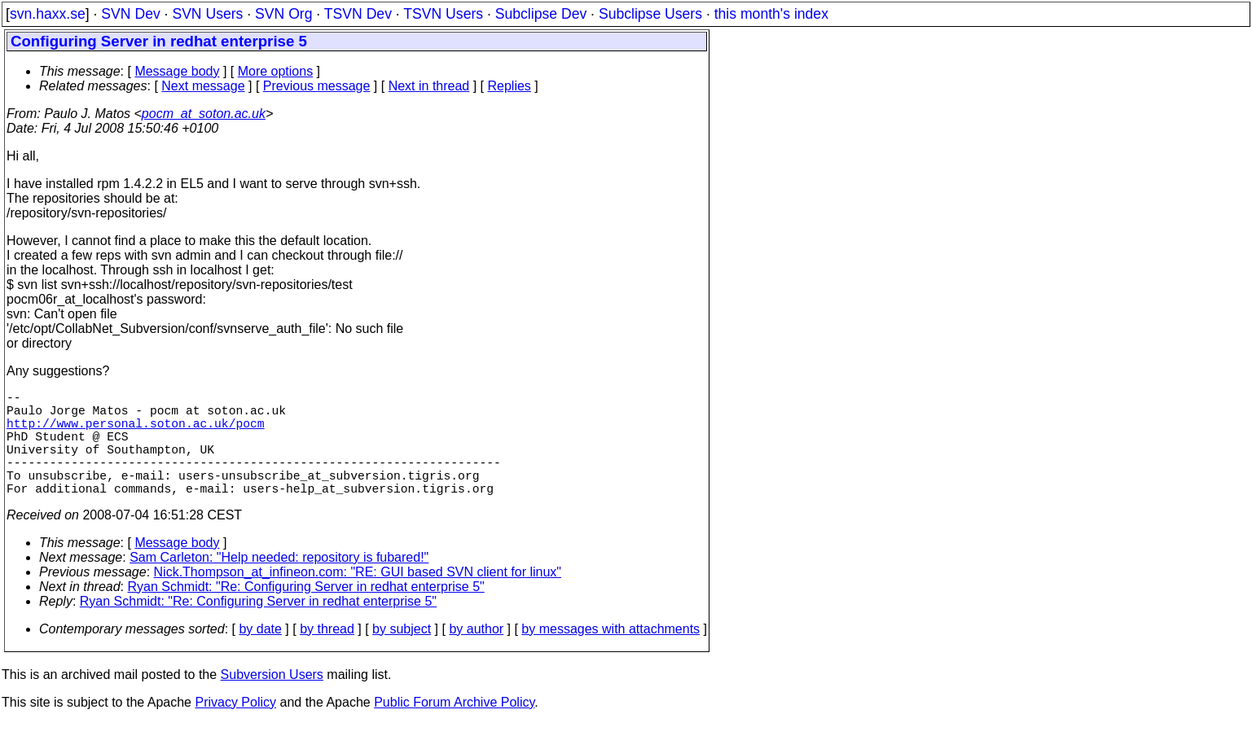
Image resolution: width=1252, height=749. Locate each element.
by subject (401, 655)
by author (476, 655)
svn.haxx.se (48, 14)
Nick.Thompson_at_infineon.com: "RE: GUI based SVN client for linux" (357, 598)
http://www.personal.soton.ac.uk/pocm (136, 432)
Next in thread (429, 86)
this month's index (771, 14)
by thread (327, 655)
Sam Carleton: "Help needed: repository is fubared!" (279, 583)
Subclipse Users (650, 14)
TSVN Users (443, 14)
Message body (176, 71)
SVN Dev (130, 14)
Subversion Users (272, 700)
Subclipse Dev (540, 14)
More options (276, 71)
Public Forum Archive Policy (454, 728)
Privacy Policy (235, 728)
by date (260, 655)
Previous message (317, 86)
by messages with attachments (610, 655)
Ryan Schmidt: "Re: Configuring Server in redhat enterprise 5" (306, 613)
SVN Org (283, 14)
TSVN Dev (358, 14)
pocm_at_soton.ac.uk (204, 113)
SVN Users (207, 14)
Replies (509, 86)
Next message (202, 86)
